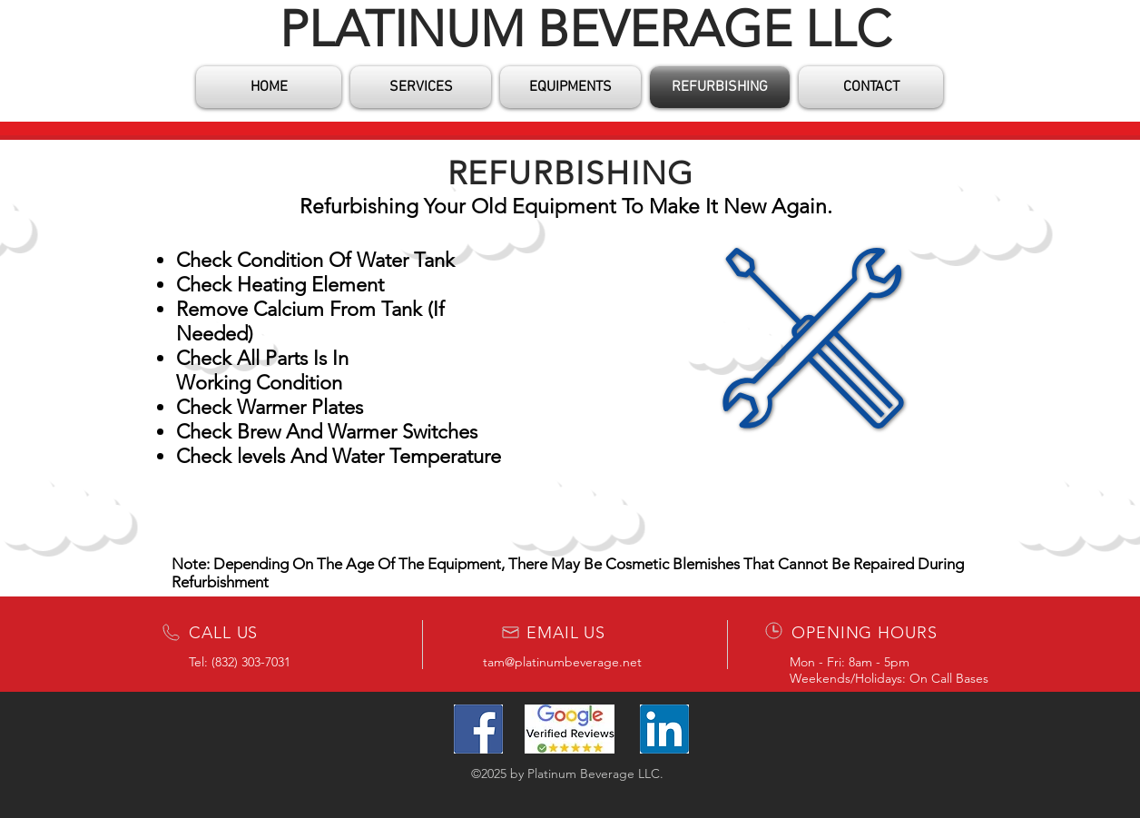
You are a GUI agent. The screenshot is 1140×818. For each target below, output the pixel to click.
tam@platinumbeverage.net (562, 662)
